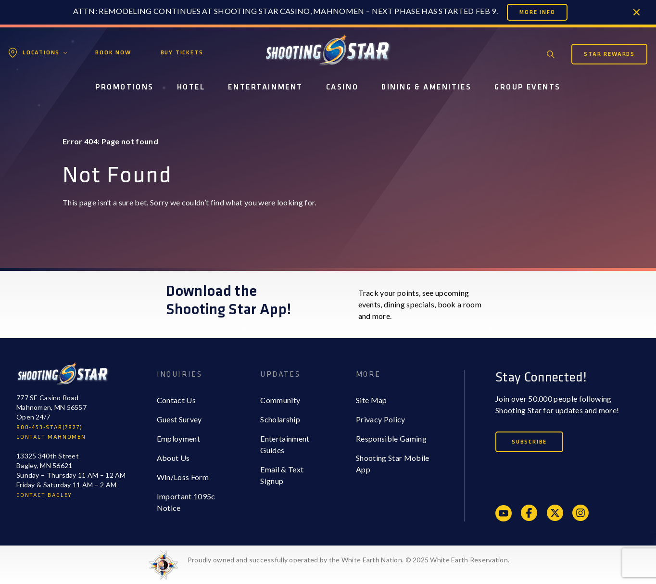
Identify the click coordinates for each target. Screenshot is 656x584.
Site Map (371, 400)
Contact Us (176, 400)
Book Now (113, 52)
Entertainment (265, 87)
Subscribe (529, 441)
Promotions (124, 87)
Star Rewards (609, 54)
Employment (178, 438)
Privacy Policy (380, 419)
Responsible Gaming (391, 438)
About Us (173, 457)
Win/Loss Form (183, 477)
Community (280, 400)
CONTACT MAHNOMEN (51, 437)
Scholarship (280, 419)
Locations (41, 52)
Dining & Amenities (426, 87)
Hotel (191, 87)
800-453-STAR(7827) (49, 427)
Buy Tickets (182, 52)
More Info (537, 12)
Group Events (527, 87)
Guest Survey (179, 419)
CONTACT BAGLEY (44, 495)
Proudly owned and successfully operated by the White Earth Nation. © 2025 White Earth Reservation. (348, 560)
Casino (342, 87)
